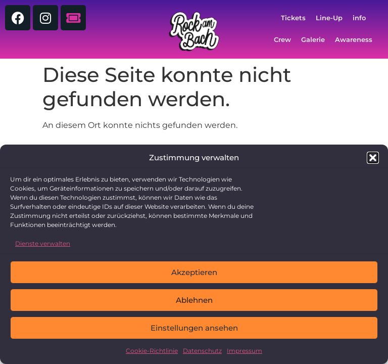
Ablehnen (194, 300)
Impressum (244, 350)
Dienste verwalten (42, 243)
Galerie (313, 39)
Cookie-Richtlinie (152, 350)
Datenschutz (202, 350)
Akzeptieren (194, 272)
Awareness (353, 39)
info (359, 18)
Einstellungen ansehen (194, 328)
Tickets (293, 18)
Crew (282, 39)
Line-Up (329, 18)
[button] (373, 158)
